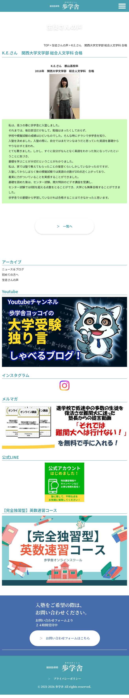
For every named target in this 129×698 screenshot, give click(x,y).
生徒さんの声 (10, 280)
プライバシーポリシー (67, 679)
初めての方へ (10, 274)
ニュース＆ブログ (13, 269)
